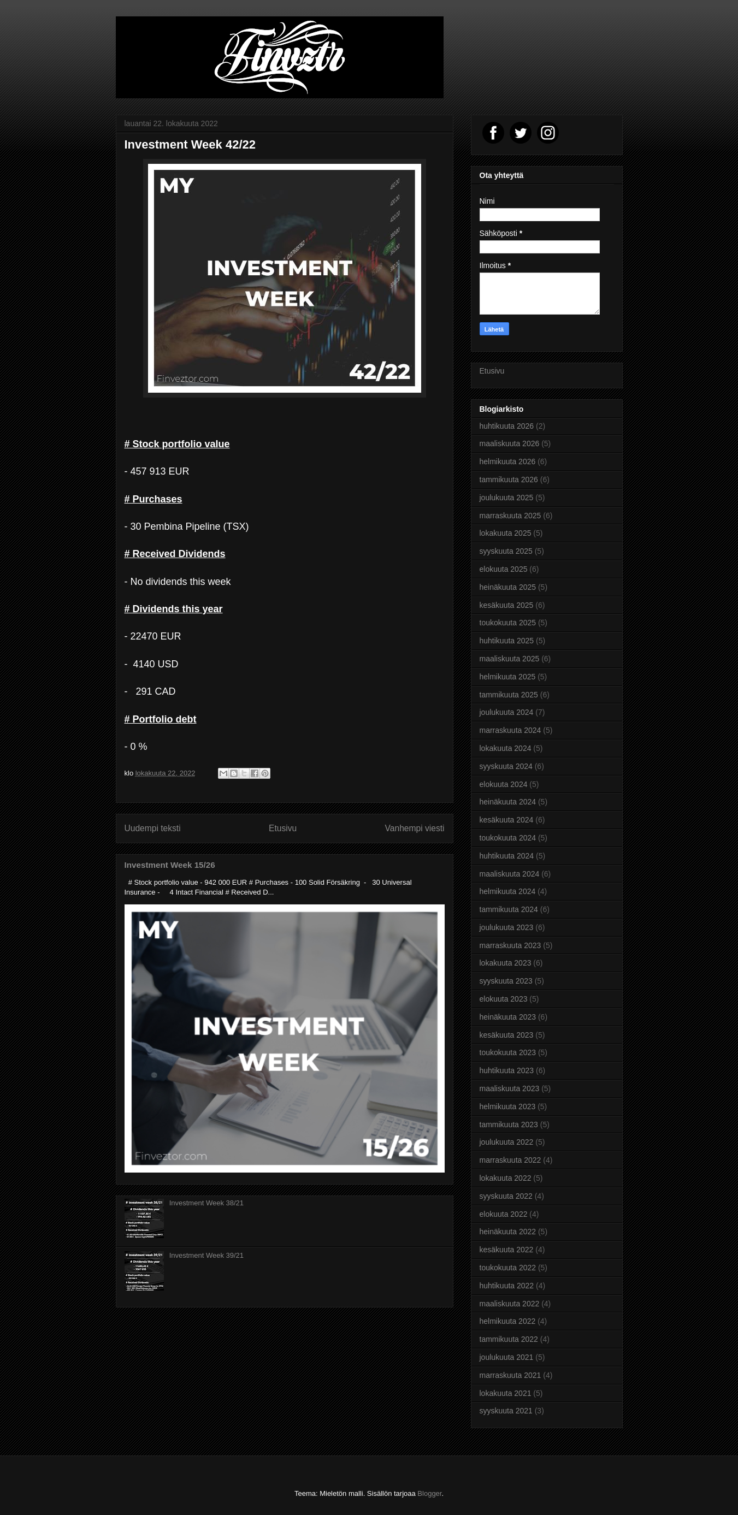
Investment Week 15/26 (170, 864)
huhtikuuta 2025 (507, 640)
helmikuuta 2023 (508, 1106)
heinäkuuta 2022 (508, 1231)
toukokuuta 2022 (508, 1267)
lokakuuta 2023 (506, 962)
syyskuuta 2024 (506, 766)
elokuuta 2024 (504, 784)
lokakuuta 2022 (506, 1178)
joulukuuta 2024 (507, 712)
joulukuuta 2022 (507, 1142)
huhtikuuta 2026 (507, 426)
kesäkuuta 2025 (507, 605)
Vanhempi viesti (415, 828)
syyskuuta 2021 (506, 1410)
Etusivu (283, 828)
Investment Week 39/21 (206, 1255)
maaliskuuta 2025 (510, 658)
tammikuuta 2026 (509, 479)
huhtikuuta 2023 (507, 1070)
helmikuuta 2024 (508, 891)
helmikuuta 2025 (508, 676)
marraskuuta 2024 (510, 730)
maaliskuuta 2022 (510, 1303)
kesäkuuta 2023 (507, 1035)
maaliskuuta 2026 (510, 443)
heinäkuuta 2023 (508, 1017)
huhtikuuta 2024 (507, 855)
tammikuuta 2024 (509, 909)
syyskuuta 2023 (506, 981)
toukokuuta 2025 (508, 622)
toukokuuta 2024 (508, 837)
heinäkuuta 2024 (508, 801)
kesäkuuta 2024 (507, 819)
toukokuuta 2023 (508, 1052)
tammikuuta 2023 (509, 1124)
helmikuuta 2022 (508, 1321)
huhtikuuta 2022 (507, 1285)
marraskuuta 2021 (510, 1375)
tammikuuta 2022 (509, 1339)
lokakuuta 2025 (506, 533)
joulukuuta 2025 (507, 497)
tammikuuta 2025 (509, 694)
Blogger (429, 1493)
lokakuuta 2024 (506, 748)
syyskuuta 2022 (506, 1196)
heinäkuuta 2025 (508, 587)
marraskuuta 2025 (510, 515)
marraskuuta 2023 (510, 945)
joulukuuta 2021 (507, 1357)
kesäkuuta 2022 (507, 1249)
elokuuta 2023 (504, 999)
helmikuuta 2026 (508, 461)
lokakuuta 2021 (506, 1393)
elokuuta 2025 (504, 569)
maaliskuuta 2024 (510, 873)
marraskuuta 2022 (510, 1160)
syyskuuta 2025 (506, 551)
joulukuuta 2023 (507, 927)
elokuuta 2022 (504, 1214)
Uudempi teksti (153, 828)
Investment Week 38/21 (206, 1203)
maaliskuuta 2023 (510, 1088)
